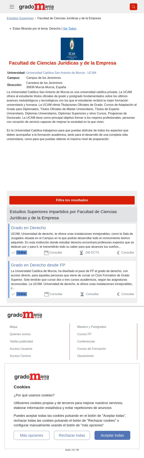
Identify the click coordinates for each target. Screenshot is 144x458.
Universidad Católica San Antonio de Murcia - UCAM (61, 72)
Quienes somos (20, 334)
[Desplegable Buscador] (133, 6)
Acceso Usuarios (21, 348)
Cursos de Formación (91, 348)
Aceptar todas (112, 435)
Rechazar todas (72, 435)
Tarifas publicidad (21, 341)
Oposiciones (85, 355)
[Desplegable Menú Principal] (12, 6)
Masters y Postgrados (91, 326)
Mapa (13, 326)
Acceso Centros (20, 355)
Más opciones (31, 435)
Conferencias (86, 341)
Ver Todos (69, 28)
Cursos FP (84, 334)
